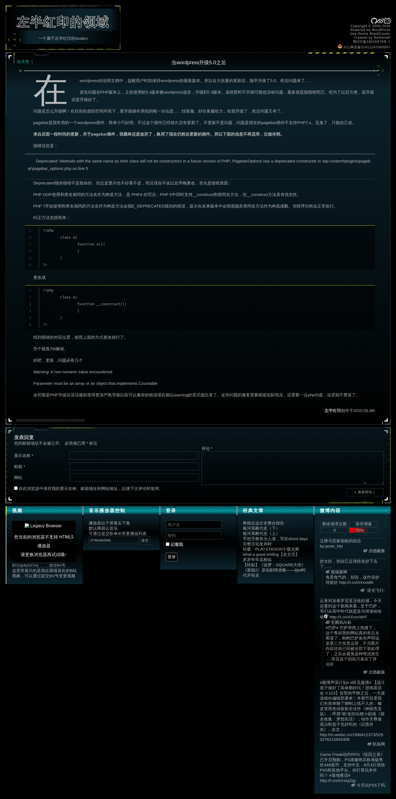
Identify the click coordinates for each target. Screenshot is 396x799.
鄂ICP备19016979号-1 (372, 42)
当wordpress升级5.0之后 (198, 62)
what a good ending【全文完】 (271, 554)
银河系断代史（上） (261, 533)
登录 (171, 556)
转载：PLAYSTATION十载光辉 (271, 549)
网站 (18, 477)
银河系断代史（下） (261, 528)
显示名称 (23, 455)
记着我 (174, 544)
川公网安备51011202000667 (364, 47)
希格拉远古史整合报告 (263, 523)
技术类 (23, 61)
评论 (207, 448)
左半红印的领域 (63, 22)
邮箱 (19, 466)
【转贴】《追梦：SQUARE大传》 (274, 564)
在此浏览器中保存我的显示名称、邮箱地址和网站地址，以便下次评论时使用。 (91, 488)
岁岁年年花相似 (257, 559)
